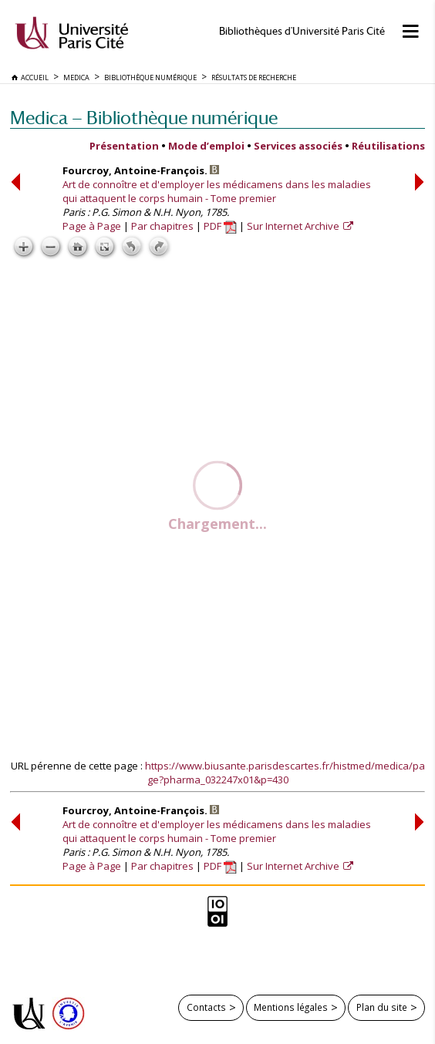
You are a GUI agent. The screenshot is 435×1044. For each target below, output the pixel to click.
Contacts (206, 1007)
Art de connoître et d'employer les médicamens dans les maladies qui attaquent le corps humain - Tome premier (216, 191)
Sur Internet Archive (294, 226)
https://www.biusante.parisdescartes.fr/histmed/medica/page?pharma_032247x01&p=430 (285, 772)
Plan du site (381, 1007)
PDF (220, 226)
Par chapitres (162, 226)
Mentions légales (291, 1007)
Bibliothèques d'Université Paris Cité (302, 31)
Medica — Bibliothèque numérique (144, 117)
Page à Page (91, 226)
